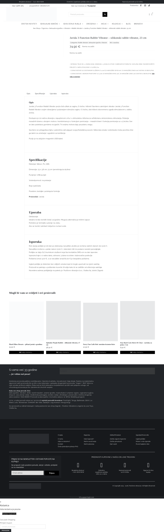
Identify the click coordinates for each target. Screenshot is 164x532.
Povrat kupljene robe (142, 444)
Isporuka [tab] (65, 94)
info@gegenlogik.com (86, 497)
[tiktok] (149, 5)
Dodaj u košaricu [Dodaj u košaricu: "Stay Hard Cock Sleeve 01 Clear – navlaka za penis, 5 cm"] (137, 352)
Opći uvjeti (113, 444)
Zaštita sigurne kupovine (118, 439)
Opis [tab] (28, 94)
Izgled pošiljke (140, 439)
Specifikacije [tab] (40, 94)
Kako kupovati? (89, 439)
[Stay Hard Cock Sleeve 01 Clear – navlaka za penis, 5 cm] (137, 320)
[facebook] (141, 5)
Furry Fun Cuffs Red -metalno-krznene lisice (99, 344)
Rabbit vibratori (77, 28)
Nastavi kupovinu (9, 514)
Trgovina (44, 28)
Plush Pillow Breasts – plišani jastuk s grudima (25, 344)
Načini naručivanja (90, 441)
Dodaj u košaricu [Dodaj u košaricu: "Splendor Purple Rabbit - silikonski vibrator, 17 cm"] (63, 352)
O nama (60, 439)
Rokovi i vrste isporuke (143, 441)
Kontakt (60, 444)
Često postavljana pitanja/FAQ (68, 446)
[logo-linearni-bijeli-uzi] (29, 435)
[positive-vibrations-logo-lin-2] (31, 8)
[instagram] (145, 5)
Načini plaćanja (89, 444)
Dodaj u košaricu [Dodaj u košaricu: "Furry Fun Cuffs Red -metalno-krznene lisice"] (100, 352)
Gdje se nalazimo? (64, 441)
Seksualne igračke (56, 28)
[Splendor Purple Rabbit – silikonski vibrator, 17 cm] (63, 320)
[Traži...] (104, 14)
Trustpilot (63, 371)
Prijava (51, 473)
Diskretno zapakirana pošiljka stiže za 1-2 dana (101, 472)
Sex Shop (36, 28)
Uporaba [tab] (53, 94)
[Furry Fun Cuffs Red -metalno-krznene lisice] (100, 322)
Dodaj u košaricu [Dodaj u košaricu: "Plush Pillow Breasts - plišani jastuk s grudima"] (26, 352)
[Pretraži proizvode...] (85, 14)
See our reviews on (83, 6)
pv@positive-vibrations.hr (39, 6)
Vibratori (67, 28)
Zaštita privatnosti (116, 441)
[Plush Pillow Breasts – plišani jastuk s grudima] (26, 321)
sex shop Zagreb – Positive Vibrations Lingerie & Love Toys (70, 406)
